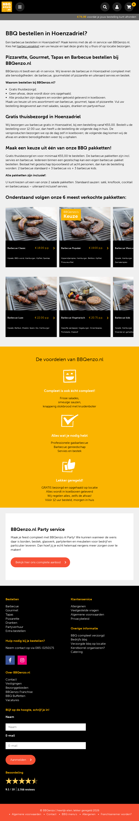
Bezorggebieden (17, 687)
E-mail (10, 735)
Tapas (9, 614)
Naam (10, 717)
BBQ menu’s (69, 814)
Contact (11, 679)
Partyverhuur (14, 627)
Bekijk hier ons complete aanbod (38, 562)
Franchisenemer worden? (116, 814)
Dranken (11, 622)
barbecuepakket (28, 46)
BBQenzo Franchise (19, 692)
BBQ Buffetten (15, 696)
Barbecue (12, 606)
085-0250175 (44, 648)
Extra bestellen (16, 631)
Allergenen (78, 606)
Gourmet (12, 610)
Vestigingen (14, 683)
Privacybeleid (80, 618)
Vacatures (12, 700)
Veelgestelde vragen (85, 610)
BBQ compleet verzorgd (87, 635)
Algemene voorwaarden (87, 614)
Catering (77, 652)
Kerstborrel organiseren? (88, 648)
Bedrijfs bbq (79, 639)
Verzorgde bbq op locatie (88, 643)
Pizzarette (12, 618)
